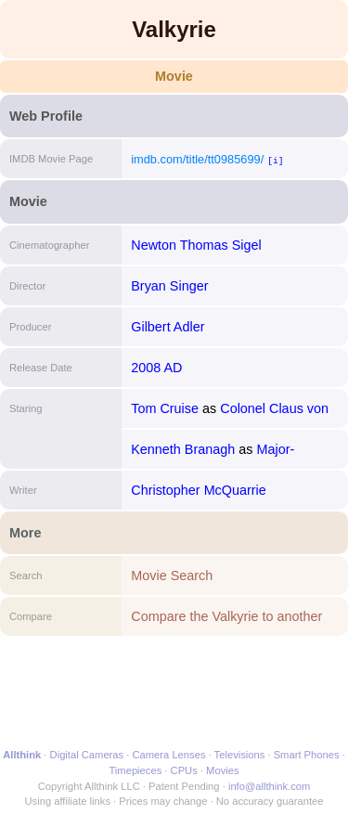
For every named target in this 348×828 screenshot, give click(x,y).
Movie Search (172, 575)
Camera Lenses (169, 754)
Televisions (239, 754)
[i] (275, 160)
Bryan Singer (169, 285)
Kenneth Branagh (183, 449)
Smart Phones (307, 754)
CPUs (184, 770)
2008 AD (156, 367)
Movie (174, 76)
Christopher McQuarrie (198, 490)
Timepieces (135, 770)
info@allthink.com (269, 786)
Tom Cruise (165, 408)
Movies (222, 770)
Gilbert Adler (167, 326)
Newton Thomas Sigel (196, 245)
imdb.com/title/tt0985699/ (197, 159)
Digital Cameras (87, 754)
